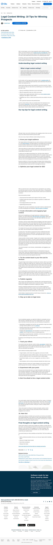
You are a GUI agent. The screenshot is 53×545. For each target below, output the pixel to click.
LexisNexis (37, 325)
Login (50, 1)
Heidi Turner (7, 23)
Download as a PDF (6, 37)
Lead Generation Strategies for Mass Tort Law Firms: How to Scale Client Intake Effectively (35, 460)
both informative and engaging (39, 216)
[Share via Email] (25, 450)
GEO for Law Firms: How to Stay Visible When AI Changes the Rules (31, 455)
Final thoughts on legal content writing (8, 35)
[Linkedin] (47, 501)
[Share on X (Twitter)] (30, 450)
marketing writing (44, 80)
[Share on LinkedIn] (32, 450)
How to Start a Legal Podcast (24, 456)
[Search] (50, 7)
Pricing (29, 3)
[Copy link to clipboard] (26, 450)
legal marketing (26, 143)
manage (46, 482)
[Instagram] (51, 501)
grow (51, 482)
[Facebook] (43, 501)
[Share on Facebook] (28, 450)
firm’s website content (45, 94)
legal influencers (29, 330)
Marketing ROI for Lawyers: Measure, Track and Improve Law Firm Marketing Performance (35, 458)
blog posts (27, 104)
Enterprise (24, 3)
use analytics (42, 344)
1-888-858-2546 (18, 500)
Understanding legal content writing (7, 32)
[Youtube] (49, 501)
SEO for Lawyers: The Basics (42, 208)
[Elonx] (45, 501)
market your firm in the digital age (40, 52)
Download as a (20, 23)
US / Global (45, 1)
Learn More (35, 492)
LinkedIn (21, 332)
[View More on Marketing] (25, 462)
